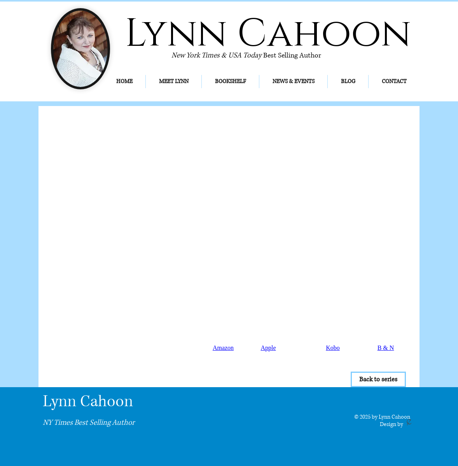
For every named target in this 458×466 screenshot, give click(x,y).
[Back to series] (378, 379)
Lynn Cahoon (88, 401)
